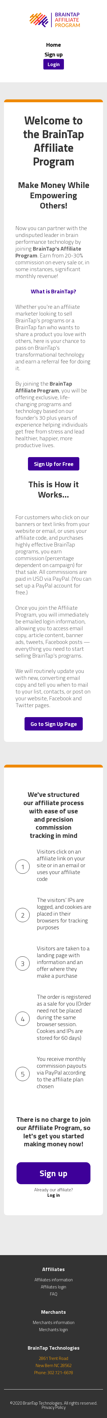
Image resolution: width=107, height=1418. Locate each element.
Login (54, 64)
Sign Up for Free (53, 463)
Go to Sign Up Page (54, 723)
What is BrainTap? (53, 291)
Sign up (54, 54)
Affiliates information (54, 1279)
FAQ (53, 1294)
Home (53, 44)
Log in (53, 1195)
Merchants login (53, 1329)
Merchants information (53, 1322)
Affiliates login (53, 1287)
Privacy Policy (54, 1407)
